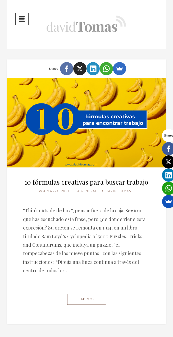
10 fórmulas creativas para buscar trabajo (86, 181)
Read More (87, 299)
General (89, 191)
